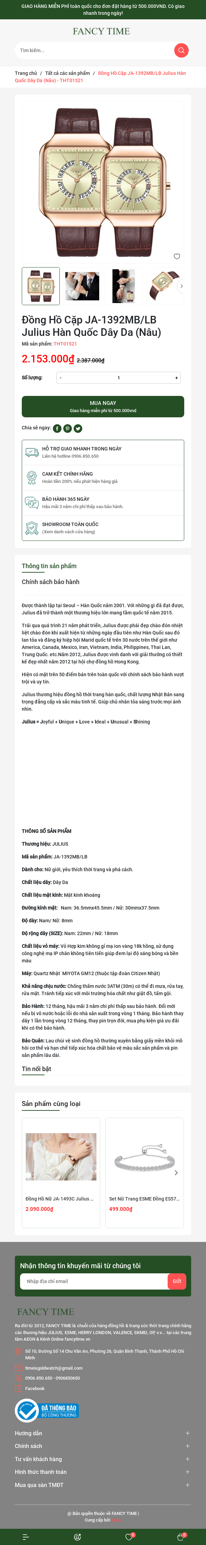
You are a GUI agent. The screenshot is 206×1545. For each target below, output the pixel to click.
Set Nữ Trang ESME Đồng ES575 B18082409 (144, 1199)
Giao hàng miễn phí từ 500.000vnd (103, 406)
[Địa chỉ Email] (103, 1281)
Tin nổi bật (36, 1068)
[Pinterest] (67, 428)
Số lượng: (32, 377)
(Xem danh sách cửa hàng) (68, 531)
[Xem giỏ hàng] (180, 1537)
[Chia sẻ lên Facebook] (57, 428)
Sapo (116, 1520)
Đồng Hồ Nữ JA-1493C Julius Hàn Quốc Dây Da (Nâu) (61, 1199)
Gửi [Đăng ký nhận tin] (177, 1281)
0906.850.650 (38, 1378)
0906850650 (68, 1378)
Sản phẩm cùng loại (51, 1104)
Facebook (35, 1388)
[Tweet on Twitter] (78, 428)
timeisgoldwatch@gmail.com (54, 1368)
